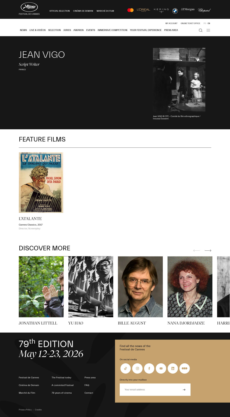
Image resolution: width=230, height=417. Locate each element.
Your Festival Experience (145, 30)
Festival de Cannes (29, 377)
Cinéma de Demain (29, 385)
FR (205, 23)
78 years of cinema (62, 393)
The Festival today (61, 377)
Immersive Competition (112, 30)
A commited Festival (63, 385)
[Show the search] (200, 30)
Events (90, 30)
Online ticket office (190, 23)
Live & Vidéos (37, 30)
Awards (78, 30)
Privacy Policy (25, 410)
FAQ (86, 385)
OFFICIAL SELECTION (59, 11)
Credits (38, 410)
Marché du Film (27, 393)
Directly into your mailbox (133, 379)
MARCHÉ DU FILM (105, 11)
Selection (54, 30)
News (23, 30)
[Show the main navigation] (208, 30)
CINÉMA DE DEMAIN (83, 11)
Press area (171, 30)
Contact (88, 393)
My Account (171, 23)
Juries (67, 30)
